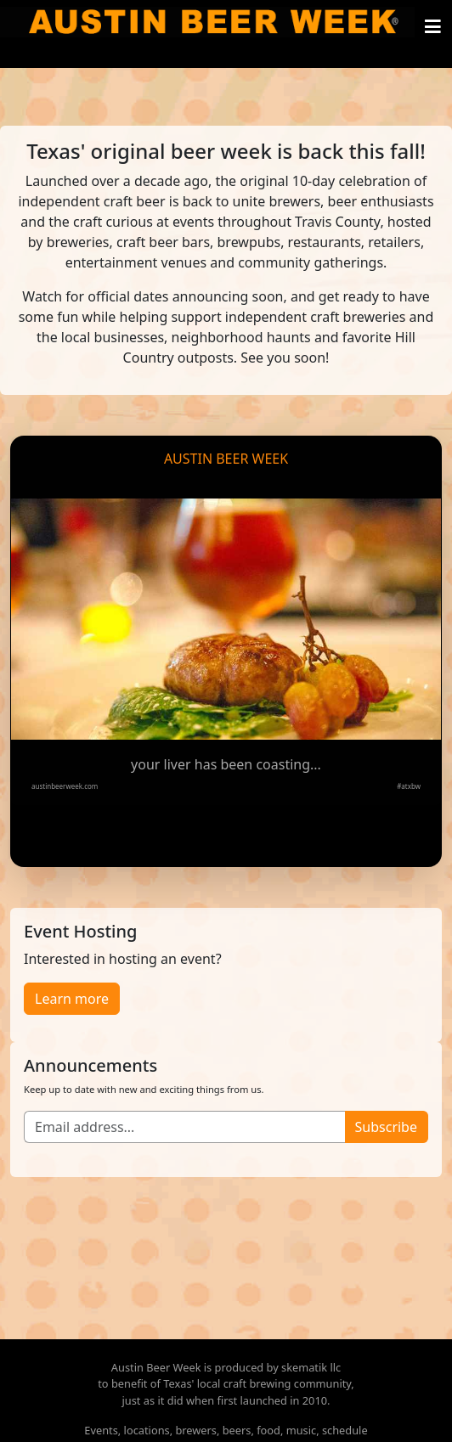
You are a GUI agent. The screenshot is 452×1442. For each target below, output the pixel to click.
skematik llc (311, 1367)
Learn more (72, 998)
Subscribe (386, 1127)
